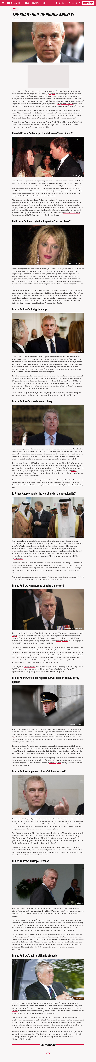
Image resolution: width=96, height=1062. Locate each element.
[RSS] (80, 3)
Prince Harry (16, 181)
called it (53, 113)
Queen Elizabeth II (18, 91)
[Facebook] (53, 3)
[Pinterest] (66, 3)
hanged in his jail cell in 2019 (26, 742)
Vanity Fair (55, 200)
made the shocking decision (27, 118)
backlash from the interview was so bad (63, 115)
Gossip (44, 3)
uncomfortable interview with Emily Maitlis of (47, 1003)
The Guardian (66, 386)
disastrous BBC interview (71, 212)
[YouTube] (56, 3)
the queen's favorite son (65, 104)
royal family (38, 96)
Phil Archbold (17, 19)
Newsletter (88, 3)
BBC (24, 364)
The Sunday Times (55, 763)
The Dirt (15, 9)
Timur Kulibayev (21, 369)
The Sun (58, 191)
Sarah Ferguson (34, 188)
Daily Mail (49, 838)
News (27, 3)
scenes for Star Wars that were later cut (33, 191)
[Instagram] (60, 3)
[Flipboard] (70, 3)
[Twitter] (63, 3)
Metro (17, 1039)
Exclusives (35, 3)
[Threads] (76, 3)
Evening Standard (62, 641)
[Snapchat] (73, 3)
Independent (18, 559)
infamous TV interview (19, 106)
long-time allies (64, 546)
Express (61, 1022)
